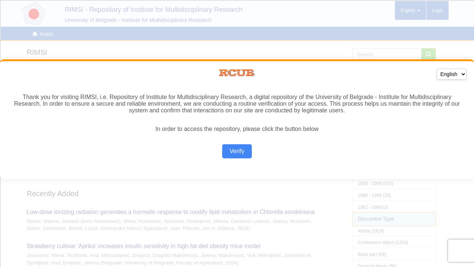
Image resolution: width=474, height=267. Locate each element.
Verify (237, 151)
